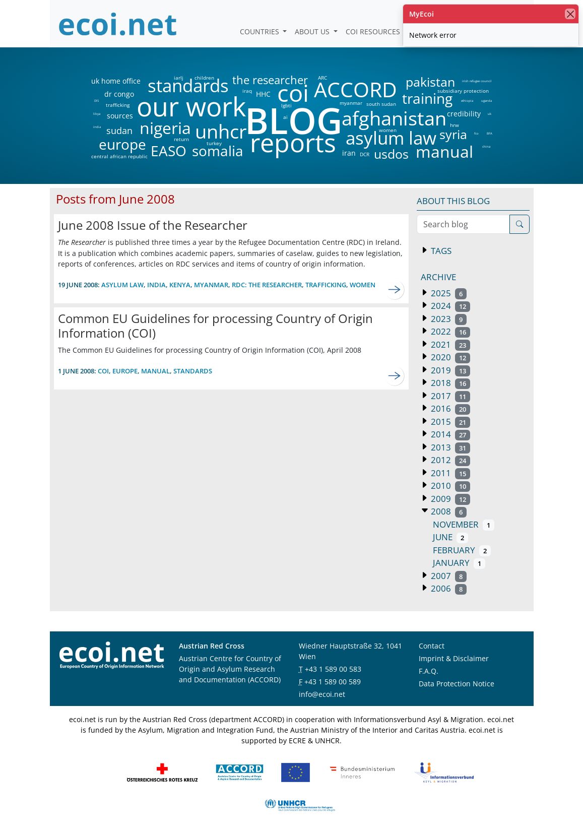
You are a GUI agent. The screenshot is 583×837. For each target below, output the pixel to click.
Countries (260, 31)
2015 (450, 421)
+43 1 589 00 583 (333, 669)
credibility (463, 113)
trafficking (117, 104)
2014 (450, 434)
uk (489, 113)
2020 (450, 357)
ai (285, 116)
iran (348, 153)
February (462, 550)
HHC (263, 94)
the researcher (253, 80)
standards (188, 86)
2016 (450, 408)
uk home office (116, 81)
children (204, 77)
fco (476, 133)
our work (191, 106)
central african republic (119, 156)
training (427, 98)
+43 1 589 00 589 (332, 681)
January (459, 562)
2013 (450, 447)
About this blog (453, 201)
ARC (322, 77)
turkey (214, 143)
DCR (364, 154)
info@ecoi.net (322, 694)
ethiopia (467, 100)
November (464, 524)
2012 (450, 460)
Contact (431, 646)
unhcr (221, 131)
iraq (247, 90)
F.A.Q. (428, 671)
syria (453, 134)
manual (444, 152)
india (96, 126)
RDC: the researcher (267, 284)
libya (96, 113)
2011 (450, 473)
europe (122, 144)
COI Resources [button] (374, 31)
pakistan (430, 82)
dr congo (119, 94)
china (486, 146)
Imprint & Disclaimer (454, 658)
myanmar (351, 102)
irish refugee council (476, 81)
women (388, 130)
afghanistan (394, 118)
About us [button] (313, 31)
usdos (391, 154)
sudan (119, 130)
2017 (450, 396)
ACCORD (355, 89)
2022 (450, 331)
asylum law (391, 138)
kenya (179, 284)
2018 (450, 383)
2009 (450, 498)
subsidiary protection (463, 90)
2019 (450, 370)
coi (292, 93)
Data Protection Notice (456, 683)
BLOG (293, 120)
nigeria (165, 128)
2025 (448, 293)
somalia (217, 151)
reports (293, 143)
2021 (450, 344)
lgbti (286, 105)
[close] (570, 14)
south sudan (381, 103)
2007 (448, 576)
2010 (450, 485)
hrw (454, 124)
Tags (440, 250)
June (451, 537)
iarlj (178, 77)
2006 (448, 588)
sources (120, 115)
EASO (168, 151)
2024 (450, 305)
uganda (486, 100)
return (181, 139)
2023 (448, 319)
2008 (448, 511)
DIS (96, 100)
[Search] (519, 224)
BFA (489, 133)
